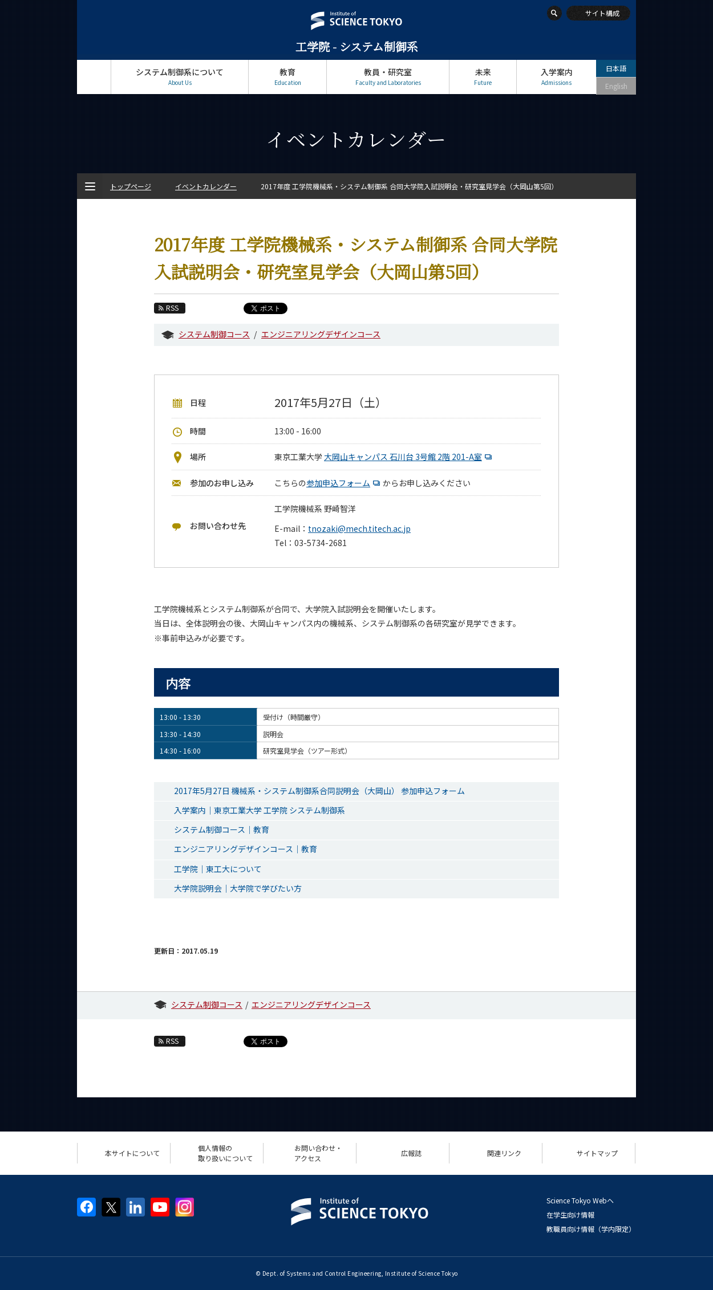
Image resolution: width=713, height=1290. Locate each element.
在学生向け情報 (570, 1214)
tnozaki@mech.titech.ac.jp (359, 528)
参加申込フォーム (344, 483)
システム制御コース (214, 334)
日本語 (616, 68)
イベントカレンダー (206, 186)
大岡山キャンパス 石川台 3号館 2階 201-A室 (409, 456)
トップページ (94, 76)
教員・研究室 (388, 76)
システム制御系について (179, 76)
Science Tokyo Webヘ (580, 1200)
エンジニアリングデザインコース (320, 334)
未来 (482, 76)
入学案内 (556, 76)
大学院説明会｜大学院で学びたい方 (238, 888)
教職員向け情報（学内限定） (590, 1229)
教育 (287, 76)
